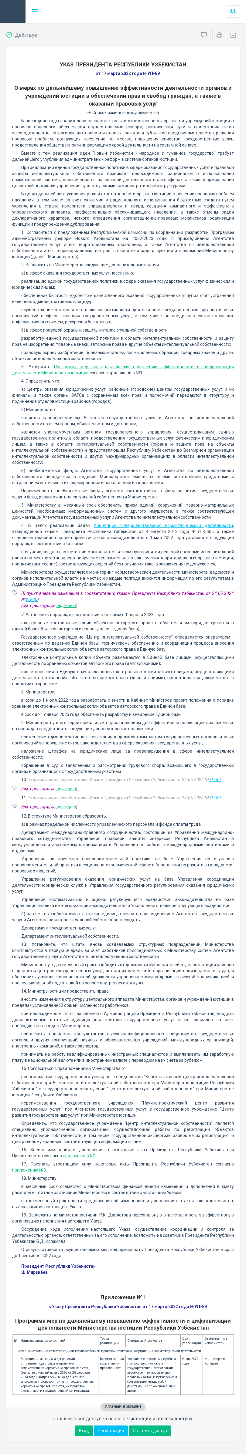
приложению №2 (80, 1155)
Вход (84, 1430)
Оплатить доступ (150, 1430)
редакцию (66, 605)
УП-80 (31, 599)
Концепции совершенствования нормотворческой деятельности (163, 525)
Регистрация (111, 1430)
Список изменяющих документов (123, 112)
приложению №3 (29, 1170)
